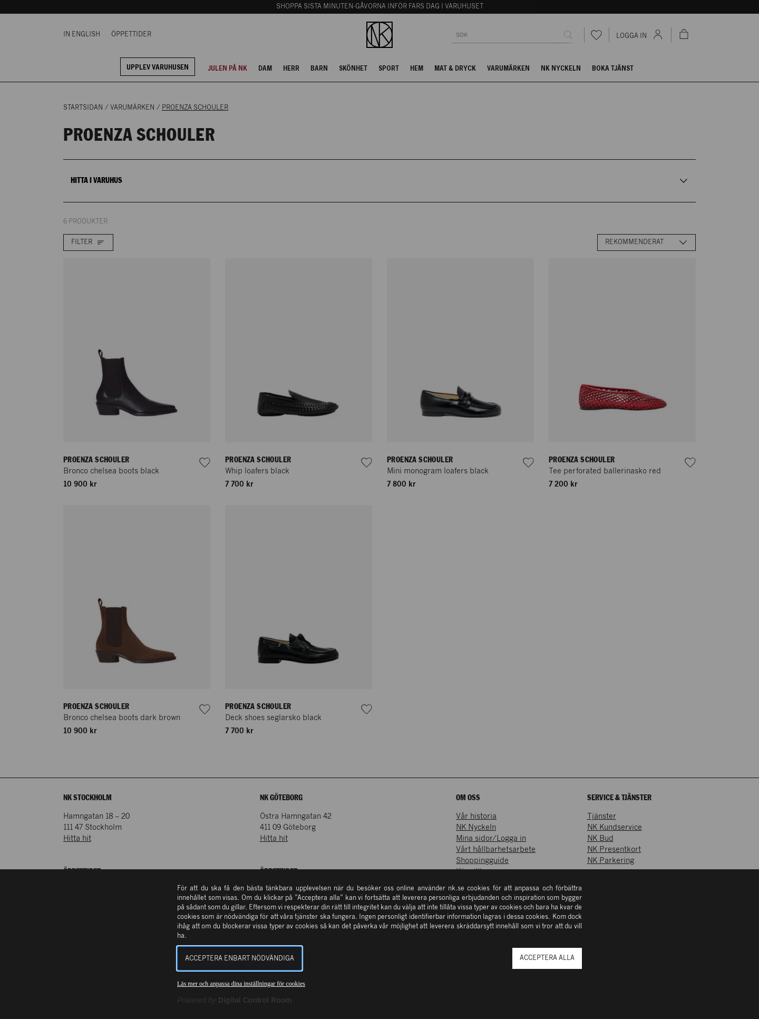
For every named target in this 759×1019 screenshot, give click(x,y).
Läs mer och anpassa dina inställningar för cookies (241, 983)
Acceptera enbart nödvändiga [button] (239, 959)
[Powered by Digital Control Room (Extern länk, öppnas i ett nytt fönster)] (234, 1000)
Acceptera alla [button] (547, 958)
